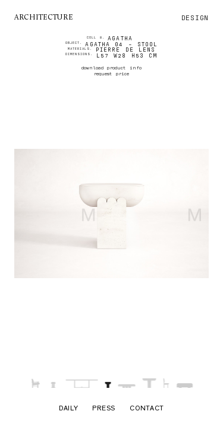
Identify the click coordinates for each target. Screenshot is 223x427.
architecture (43, 17)
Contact (147, 409)
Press (103, 409)
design (195, 17)
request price (111, 74)
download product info (111, 68)
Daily (68, 409)
